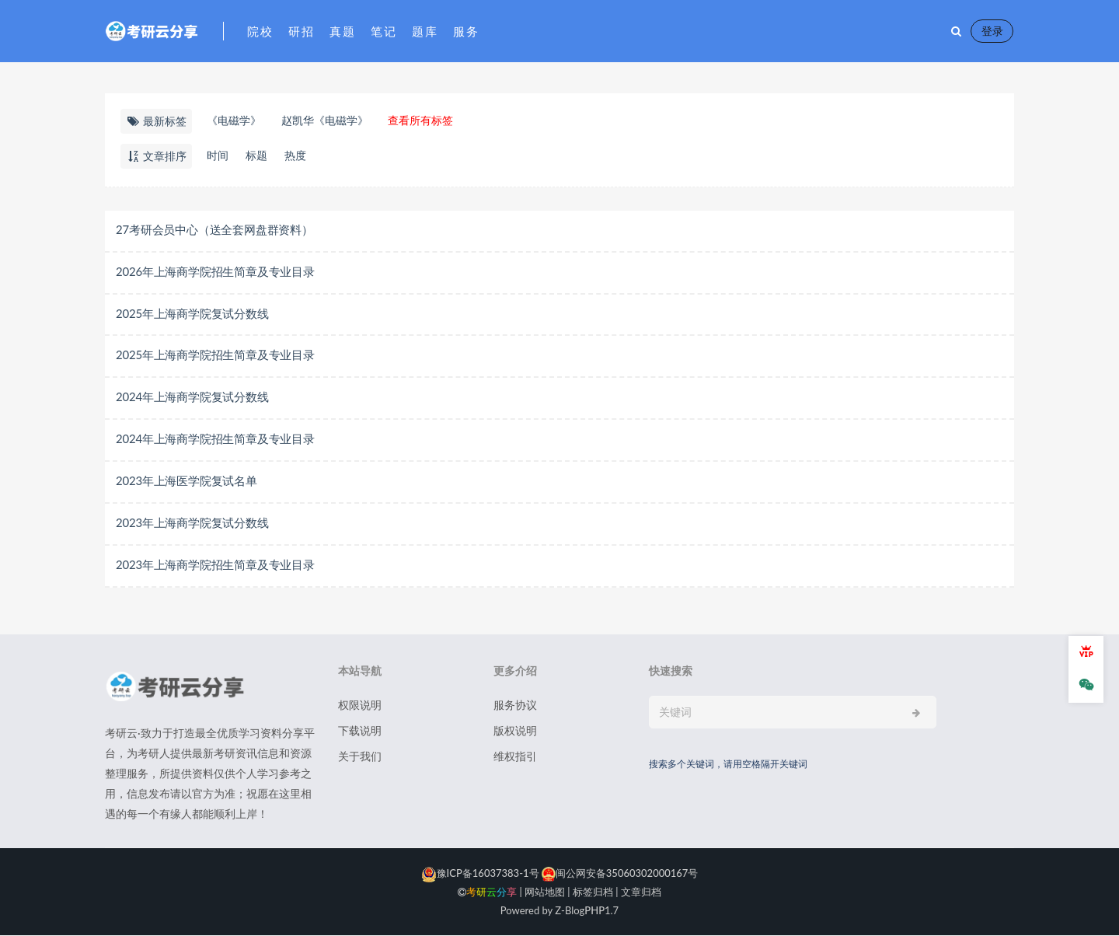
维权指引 (515, 756)
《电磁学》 (234, 120)
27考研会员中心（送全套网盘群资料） (214, 229)
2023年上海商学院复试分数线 (192, 523)
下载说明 (360, 731)
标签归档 (593, 892)
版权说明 (515, 731)
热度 (295, 155)
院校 (260, 31)
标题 (256, 155)
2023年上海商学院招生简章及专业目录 (215, 565)
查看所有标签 (420, 120)
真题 (342, 31)
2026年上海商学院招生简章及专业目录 (215, 271)
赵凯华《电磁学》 (324, 120)
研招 (301, 31)
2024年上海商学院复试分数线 (192, 397)
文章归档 (641, 892)
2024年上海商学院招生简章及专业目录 (215, 439)
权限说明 (360, 705)
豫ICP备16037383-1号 (480, 874)
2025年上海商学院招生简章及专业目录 (215, 355)
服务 (466, 31)
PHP (594, 911)
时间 (217, 155)
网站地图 (545, 892)
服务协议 (515, 705)
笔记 (383, 31)
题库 (424, 31)
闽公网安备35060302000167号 (619, 874)
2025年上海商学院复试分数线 (192, 313)
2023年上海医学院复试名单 (186, 481)
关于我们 (360, 756)
